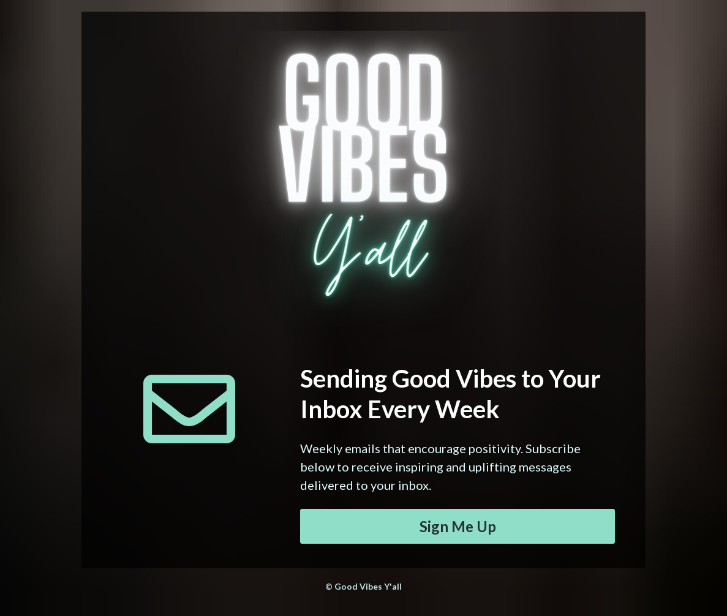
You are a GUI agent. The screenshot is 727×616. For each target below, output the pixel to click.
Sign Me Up (458, 526)
